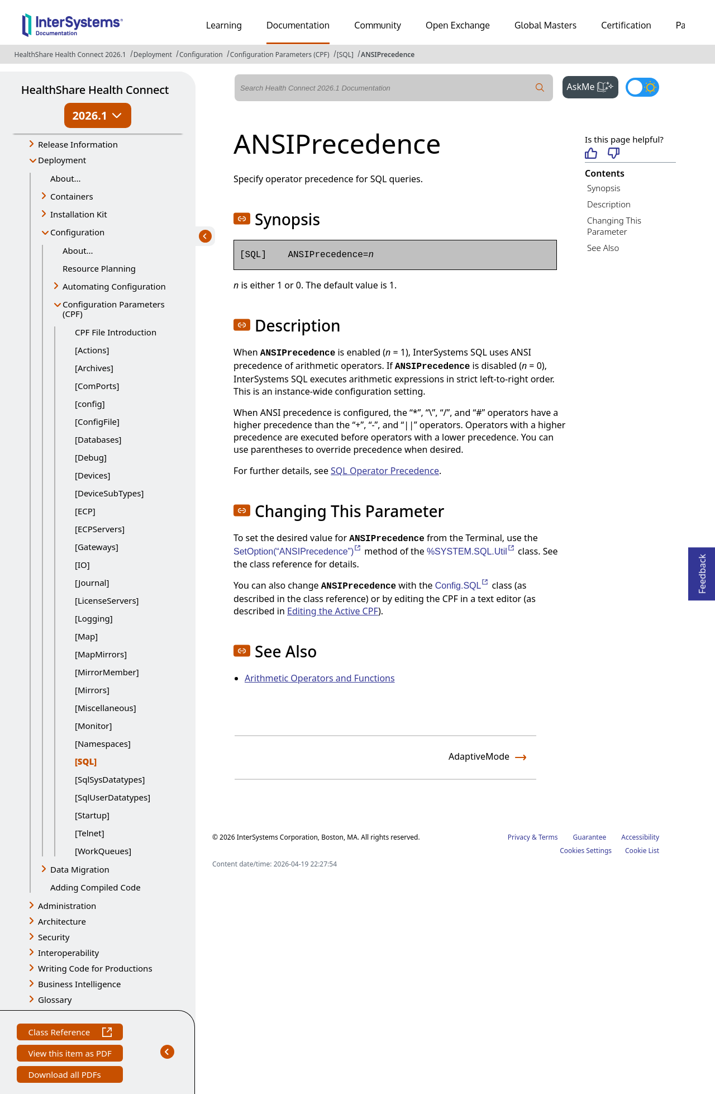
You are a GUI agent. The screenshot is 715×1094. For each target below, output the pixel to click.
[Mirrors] (92, 689)
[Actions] (92, 350)
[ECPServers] (100, 528)
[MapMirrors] (101, 654)
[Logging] (94, 618)
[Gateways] (96, 546)
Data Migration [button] (79, 869)
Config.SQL (462, 585)
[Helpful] (591, 154)
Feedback (702, 570)
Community (377, 25)
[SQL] (345, 54)
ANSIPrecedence (387, 54)
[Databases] (98, 439)
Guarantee (590, 837)
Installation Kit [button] (78, 214)
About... (65, 178)
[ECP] (85, 511)
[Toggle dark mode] (642, 87)
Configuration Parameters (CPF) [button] (114, 309)
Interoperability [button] (68, 952)
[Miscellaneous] (105, 707)
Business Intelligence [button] (79, 983)
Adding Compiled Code (95, 887)
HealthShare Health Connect (95, 89)
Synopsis (604, 187)
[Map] (86, 636)
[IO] (82, 564)
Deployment (153, 54)
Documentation (298, 25)
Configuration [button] (77, 232)
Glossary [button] (55, 999)
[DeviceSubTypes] (109, 493)
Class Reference (69, 1033)
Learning (224, 25)
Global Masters (545, 25)
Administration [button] (67, 905)
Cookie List (642, 850)
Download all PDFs (65, 1076)
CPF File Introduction (115, 332)
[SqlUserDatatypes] (112, 797)
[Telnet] (89, 833)
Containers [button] (71, 196)
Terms (548, 837)
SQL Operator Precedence (385, 471)
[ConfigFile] (97, 421)
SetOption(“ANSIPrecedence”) (297, 551)
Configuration (201, 54)
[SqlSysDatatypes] (110, 779)
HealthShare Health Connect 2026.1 (70, 54)
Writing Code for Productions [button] (95, 968)
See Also (603, 247)
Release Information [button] (78, 144)
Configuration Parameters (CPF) (280, 54)
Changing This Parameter (614, 226)
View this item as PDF (69, 1055)
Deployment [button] (62, 159)
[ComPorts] (97, 385)
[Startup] (92, 815)
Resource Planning (99, 268)
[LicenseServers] (107, 600)
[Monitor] (93, 725)
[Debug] (91, 457)
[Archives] (94, 367)
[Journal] (92, 582)
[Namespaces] (103, 743)
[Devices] (92, 475)
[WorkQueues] (103, 850)
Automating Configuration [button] (114, 286)
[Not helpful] (613, 154)
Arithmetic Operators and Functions (320, 678)
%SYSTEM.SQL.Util (471, 551)
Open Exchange (458, 25)
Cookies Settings (586, 851)
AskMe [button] (593, 85)
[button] (241, 218)
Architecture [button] (62, 921)
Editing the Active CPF (332, 611)
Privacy (519, 837)
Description (609, 204)
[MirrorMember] (107, 672)
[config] (90, 403)
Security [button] (53, 937)
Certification (626, 25)
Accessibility (640, 837)
